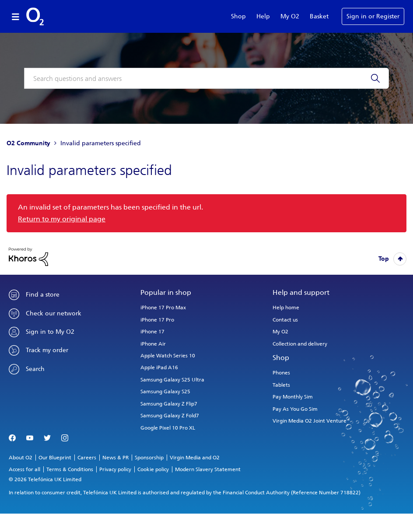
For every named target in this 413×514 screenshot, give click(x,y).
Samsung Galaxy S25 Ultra (172, 380)
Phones (281, 373)
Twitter (47, 438)
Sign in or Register (372, 16)
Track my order (47, 350)
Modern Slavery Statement (208, 469)
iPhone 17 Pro (157, 320)
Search (35, 369)
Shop (238, 16)
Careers (86, 458)
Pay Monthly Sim (293, 397)
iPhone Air (153, 344)
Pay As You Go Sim (295, 409)
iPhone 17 (152, 332)
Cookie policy (153, 469)
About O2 (20, 458)
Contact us (285, 320)
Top (383, 258)
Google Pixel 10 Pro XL (167, 428)
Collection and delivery (300, 344)
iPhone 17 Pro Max (163, 307)
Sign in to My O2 (50, 332)
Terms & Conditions (69, 469)
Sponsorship (149, 458)
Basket (319, 16)
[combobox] (206, 78)
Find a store (43, 294)
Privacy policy (115, 469)
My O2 (289, 16)
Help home (286, 307)
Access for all (24, 469)
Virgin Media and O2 (195, 458)
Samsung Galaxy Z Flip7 (168, 404)
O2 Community (28, 143)
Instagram (64, 438)
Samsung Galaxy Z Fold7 (169, 416)
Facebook (12, 438)
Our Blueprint (54, 458)
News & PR (115, 458)
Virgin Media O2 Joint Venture (309, 421)
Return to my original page (61, 219)
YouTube (29, 438)
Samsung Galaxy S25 (165, 391)
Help (263, 16)
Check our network (53, 313)
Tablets (281, 385)
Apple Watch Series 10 (167, 356)
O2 (35, 17)
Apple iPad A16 (159, 367)
